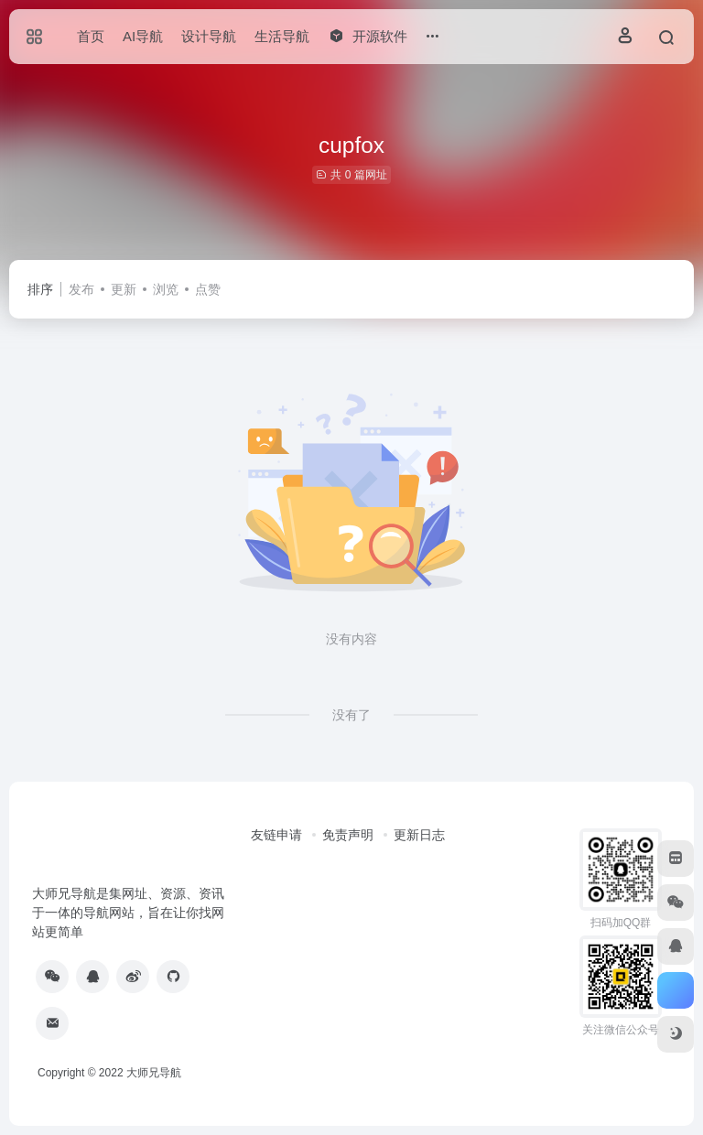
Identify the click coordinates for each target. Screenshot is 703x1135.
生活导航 (281, 36)
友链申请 (276, 834)
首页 (90, 36)
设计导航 (208, 36)
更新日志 (419, 834)
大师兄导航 (153, 1072)
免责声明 (347, 834)
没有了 (351, 715)
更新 (123, 289)
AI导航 (143, 36)
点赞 (208, 289)
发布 (81, 289)
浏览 (165, 289)
